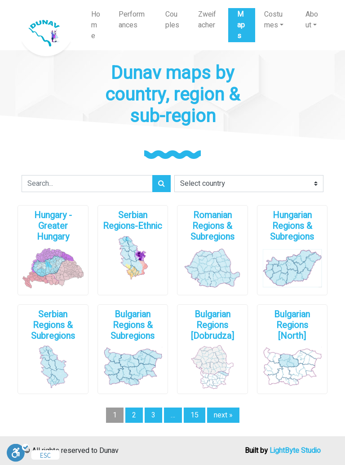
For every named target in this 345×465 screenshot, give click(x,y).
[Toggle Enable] (18, 452)
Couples (172, 20)
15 (194, 415)
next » (223, 415)
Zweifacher (207, 20)
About (311, 20)
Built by (283, 450)
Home (95, 25)
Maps (241, 25)
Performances (132, 20)
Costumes (273, 20)
